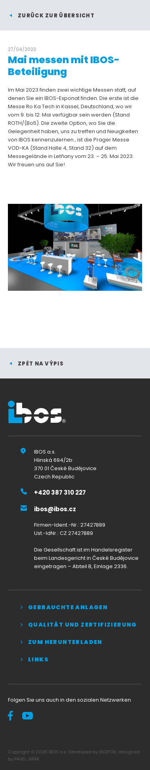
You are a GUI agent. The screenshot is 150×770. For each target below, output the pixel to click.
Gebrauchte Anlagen (68, 607)
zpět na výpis (41, 363)
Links (38, 659)
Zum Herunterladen (65, 642)
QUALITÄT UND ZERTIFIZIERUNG (82, 625)
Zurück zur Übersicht (56, 15)
